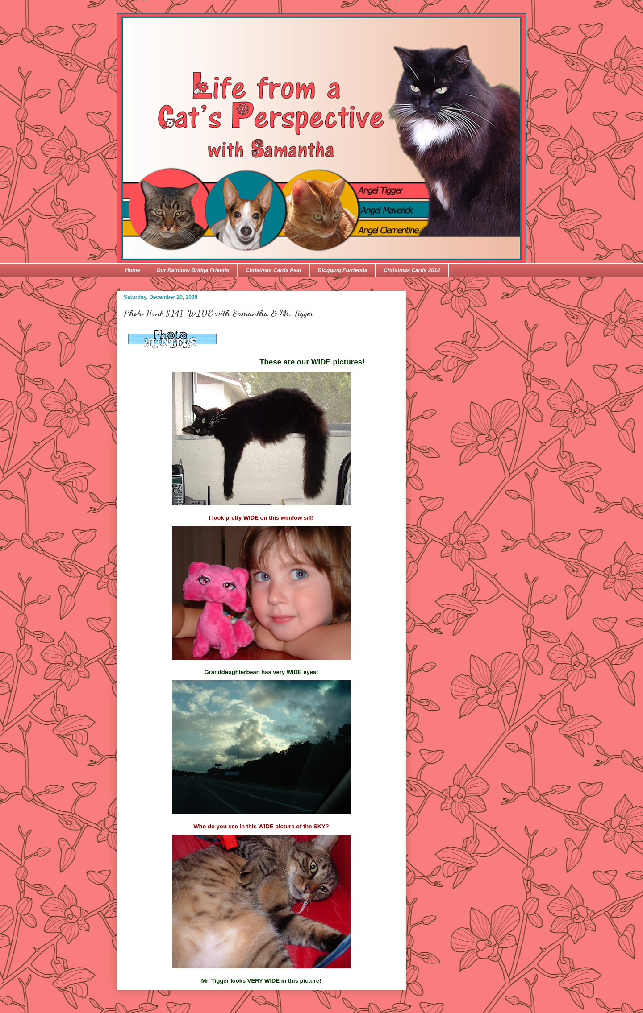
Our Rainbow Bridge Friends (192, 270)
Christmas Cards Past (273, 270)
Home (132, 270)
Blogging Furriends (342, 270)
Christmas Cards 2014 (412, 270)
